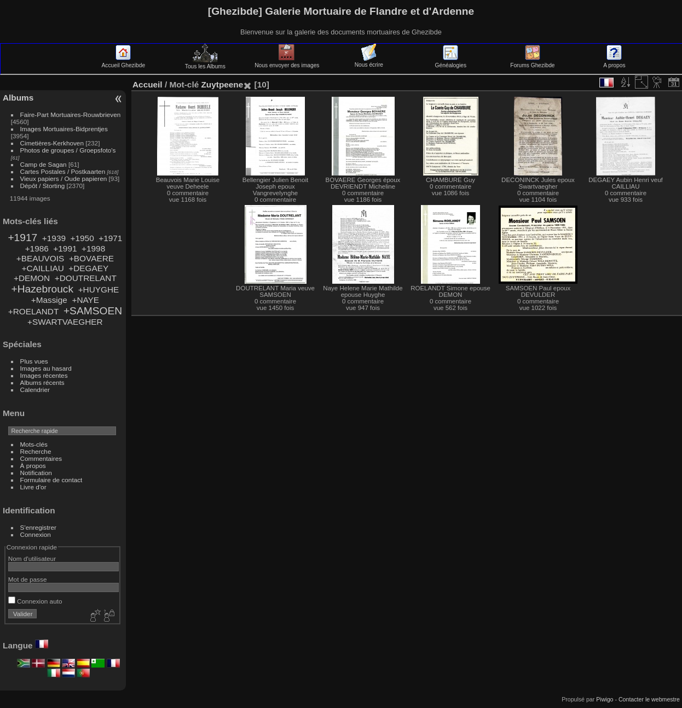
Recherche (35, 451)
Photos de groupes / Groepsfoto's (68, 150)
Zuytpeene (222, 84)
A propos (614, 62)
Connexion (35, 534)
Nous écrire (369, 62)
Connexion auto (35, 601)
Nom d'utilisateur (32, 558)
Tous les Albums (205, 63)
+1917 (22, 237)
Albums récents (42, 382)
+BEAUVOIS (40, 258)
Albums (18, 97)
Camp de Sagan (43, 164)
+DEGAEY (88, 268)
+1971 (110, 238)
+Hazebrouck (42, 289)
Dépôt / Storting (42, 185)
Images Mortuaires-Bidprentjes (64, 128)
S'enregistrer (38, 527)
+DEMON (32, 278)
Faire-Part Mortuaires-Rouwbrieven (70, 114)
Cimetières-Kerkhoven (52, 143)
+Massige (49, 300)
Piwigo (604, 699)
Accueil (147, 84)
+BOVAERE (91, 258)
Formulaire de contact (51, 479)
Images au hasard (46, 368)
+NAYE (85, 300)
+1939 (54, 238)
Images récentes (44, 375)
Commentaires (41, 458)
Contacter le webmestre (649, 699)
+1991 (65, 248)
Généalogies (450, 62)
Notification (36, 472)
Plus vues (34, 361)
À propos (33, 465)
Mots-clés (34, 444)
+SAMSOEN (92, 311)
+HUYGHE (98, 289)
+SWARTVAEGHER (65, 321)
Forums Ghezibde (532, 62)
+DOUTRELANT (86, 278)
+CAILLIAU (42, 268)
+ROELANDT (33, 311)
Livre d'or (33, 486)
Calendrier (35, 389)
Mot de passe (27, 579)
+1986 (37, 248)
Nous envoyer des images (287, 62)
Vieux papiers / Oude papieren (63, 178)
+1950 (82, 238)
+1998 (93, 248)
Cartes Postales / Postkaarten (63, 171)
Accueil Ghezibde (123, 62)
